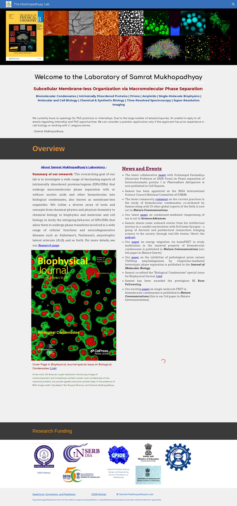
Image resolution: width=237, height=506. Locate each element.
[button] (233, 4)
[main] (118, 88)
